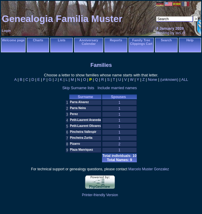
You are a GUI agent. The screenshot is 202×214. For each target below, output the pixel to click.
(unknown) (169, 79)
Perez (74, 114)
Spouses (119, 97)
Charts (38, 40)
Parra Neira (78, 108)
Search (166, 40)
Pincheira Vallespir (83, 131)
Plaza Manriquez (81, 149)
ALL (184, 79)
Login (6, 30)
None (152, 79)
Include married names (117, 88)
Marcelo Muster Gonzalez (148, 169)
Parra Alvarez (79, 102)
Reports (116, 40)
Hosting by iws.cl (170, 33)
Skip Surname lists (78, 88)
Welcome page (13, 40)
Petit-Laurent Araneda (85, 120)
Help (189, 40)
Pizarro (75, 143)
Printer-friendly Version (100, 195)
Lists (61, 40)
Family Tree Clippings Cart (141, 41)
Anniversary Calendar (88, 41)
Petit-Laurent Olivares (85, 126)
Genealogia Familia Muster (62, 18)
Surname (85, 97)
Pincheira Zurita (81, 137)
